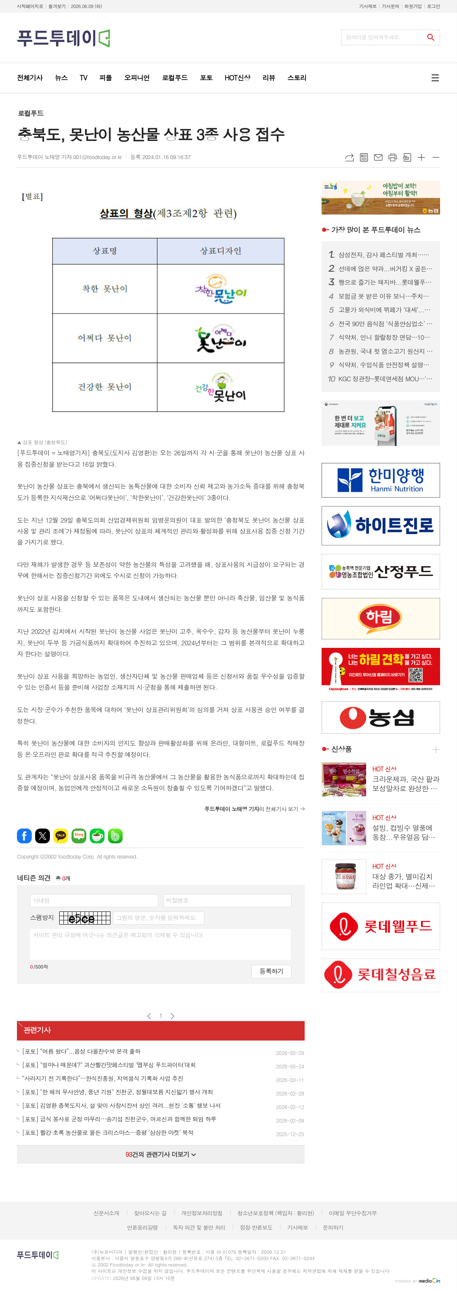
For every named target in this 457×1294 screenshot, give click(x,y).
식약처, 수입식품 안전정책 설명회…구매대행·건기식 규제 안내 (386, 365)
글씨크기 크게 (421, 157)
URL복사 (349, 157)
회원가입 (413, 6)
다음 (172, 1016)
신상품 (341, 749)
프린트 (392, 157)
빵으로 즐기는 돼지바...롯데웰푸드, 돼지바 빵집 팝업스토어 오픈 (386, 282)
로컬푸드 (30, 113)
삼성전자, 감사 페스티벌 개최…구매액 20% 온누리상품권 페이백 (386, 255)
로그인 (433, 6)
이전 (149, 1016)
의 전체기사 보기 (251, 809)
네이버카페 (97, 836)
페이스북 (24, 836)
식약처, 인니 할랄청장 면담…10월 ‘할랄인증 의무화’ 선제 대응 (386, 337)
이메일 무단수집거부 (353, 1213)
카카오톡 (60, 836)
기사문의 (390, 6)
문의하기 (332, 1227)
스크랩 (407, 157)
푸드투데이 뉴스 (375, 230)
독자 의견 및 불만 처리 (199, 1227)
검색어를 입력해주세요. (373, 37)
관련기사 (36, 1030)
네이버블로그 (79, 836)
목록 (364, 157)
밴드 (115, 836)
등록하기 (271, 970)
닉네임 (41, 900)
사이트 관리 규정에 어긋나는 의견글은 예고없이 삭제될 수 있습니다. (118, 935)
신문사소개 (106, 1213)
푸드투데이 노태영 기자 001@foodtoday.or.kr (69, 157)
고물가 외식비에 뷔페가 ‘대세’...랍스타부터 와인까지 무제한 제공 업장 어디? (386, 310)
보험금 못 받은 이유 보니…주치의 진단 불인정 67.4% (386, 296)
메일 (378, 157)
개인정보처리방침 (202, 1213)
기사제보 (368, 6)
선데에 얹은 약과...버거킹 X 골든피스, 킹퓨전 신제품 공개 (386, 268)
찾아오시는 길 (150, 1213)
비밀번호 (177, 900)
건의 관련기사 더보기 (160, 1154)
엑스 (42, 836)
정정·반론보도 (256, 1227)
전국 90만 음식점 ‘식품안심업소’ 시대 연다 (386, 323)
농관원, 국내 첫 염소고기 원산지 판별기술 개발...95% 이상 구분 (386, 351)
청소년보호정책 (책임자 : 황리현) (275, 1213)
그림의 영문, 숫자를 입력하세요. (156, 917)
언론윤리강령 (142, 1227)
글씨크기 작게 (436, 157)
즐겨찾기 (57, 6)
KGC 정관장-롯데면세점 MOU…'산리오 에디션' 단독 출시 (386, 378)
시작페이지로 (30, 6)
